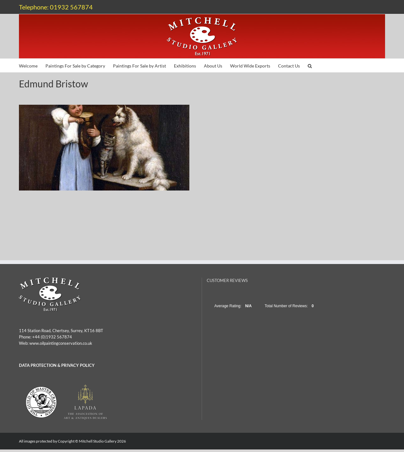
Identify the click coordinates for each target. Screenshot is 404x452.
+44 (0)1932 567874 (52, 336)
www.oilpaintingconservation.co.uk (60, 343)
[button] (310, 65)
